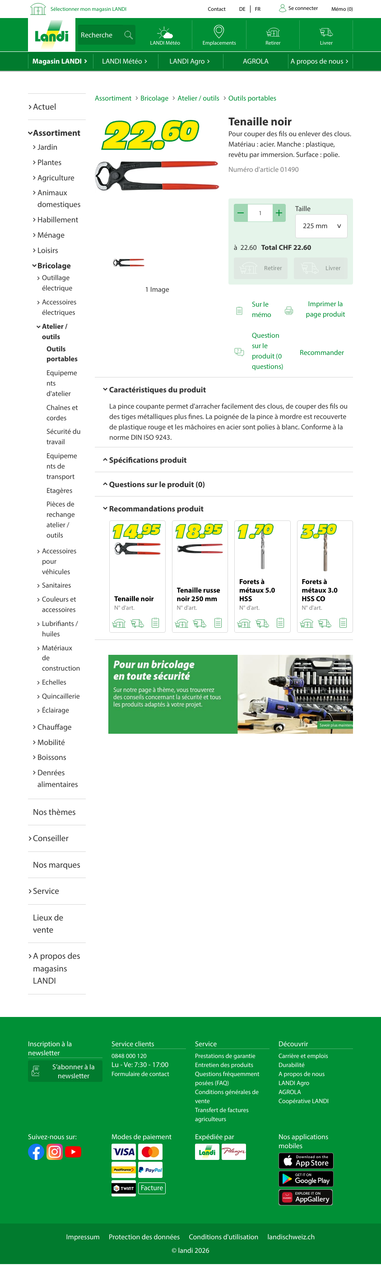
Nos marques (56, 864)
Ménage (51, 235)
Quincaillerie (61, 696)
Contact (216, 9)
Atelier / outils (198, 98)
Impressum (83, 1237)
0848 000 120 (129, 1056)
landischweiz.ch (291, 1237)
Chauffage (54, 727)
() (342, 9)
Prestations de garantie (225, 1056)
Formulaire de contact (140, 1074)
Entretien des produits (224, 1065)
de (242, 9)
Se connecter (303, 8)
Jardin (47, 147)
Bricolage (54, 265)
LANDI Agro (186, 61)
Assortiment (56, 132)
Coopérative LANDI (304, 1101)
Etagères (59, 490)
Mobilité (51, 742)
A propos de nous (316, 61)
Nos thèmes (54, 811)
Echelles (54, 682)
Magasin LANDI (57, 61)
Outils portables (252, 98)
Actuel (44, 106)
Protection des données (144, 1237)
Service (46, 890)
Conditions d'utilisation (223, 1237)
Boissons (51, 757)
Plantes (49, 162)
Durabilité (292, 1065)
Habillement (57, 219)
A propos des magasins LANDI (56, 968)
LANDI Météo (122, 61)
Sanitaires (56, 585)
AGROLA (256, 61)
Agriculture (55, 177)
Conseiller (51, 838)
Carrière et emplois (303, 1056)
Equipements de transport (61, 466)
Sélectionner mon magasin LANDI (88, 9)
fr (257, 9)
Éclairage (55, 710)
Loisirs (47, 250)
